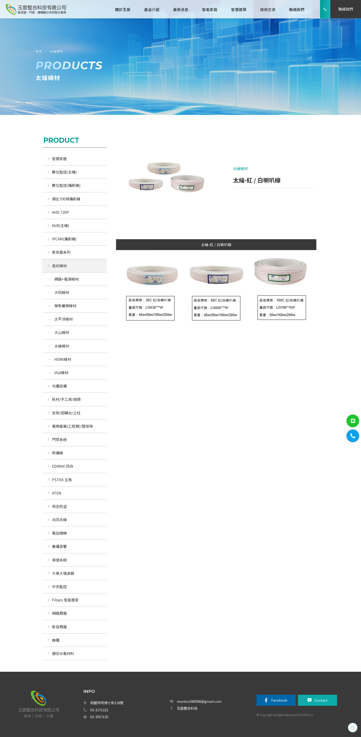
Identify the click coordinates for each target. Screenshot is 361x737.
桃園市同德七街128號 (106, 702)
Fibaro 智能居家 (65, 600)
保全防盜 (59, 506)
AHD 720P (60, 212)
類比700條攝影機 (66, 199)
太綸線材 (56, 51)
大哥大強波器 (63, 573)
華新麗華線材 (65, 305)
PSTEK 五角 (62, 479)
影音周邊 (59, 626)
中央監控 (60, 586)
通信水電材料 (63, 653)
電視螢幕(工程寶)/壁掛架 (72, 426)
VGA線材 (61, 372)
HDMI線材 (62, 359)
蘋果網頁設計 (305, 715)
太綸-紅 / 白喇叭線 (216, 244)
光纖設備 (59, 386)
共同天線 (59, 519)
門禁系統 (59, 439)
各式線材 (59, 265)
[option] (166, 181)
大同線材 (61, 292)
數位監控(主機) (64, 172)
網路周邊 (59, 613)
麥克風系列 (61, 252)
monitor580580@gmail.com (199, 701)
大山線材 (61, 332)
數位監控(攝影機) (66, 185)
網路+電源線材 (66, 279)
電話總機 (59, 533)
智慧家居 (59, 158)
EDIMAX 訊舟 (62, 466)
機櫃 (55, 640)
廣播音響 (59, 546)
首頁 (38, 51)
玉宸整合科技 (187, 708)
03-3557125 (99, 716)
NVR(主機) (60, 225)
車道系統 (59, 560)
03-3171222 (99, 709)
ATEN (56, 493)
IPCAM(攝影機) (64, 239)
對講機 (57, 452)
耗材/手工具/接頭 (66, 399)
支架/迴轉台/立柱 (66, 412)
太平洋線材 (63, 319)
